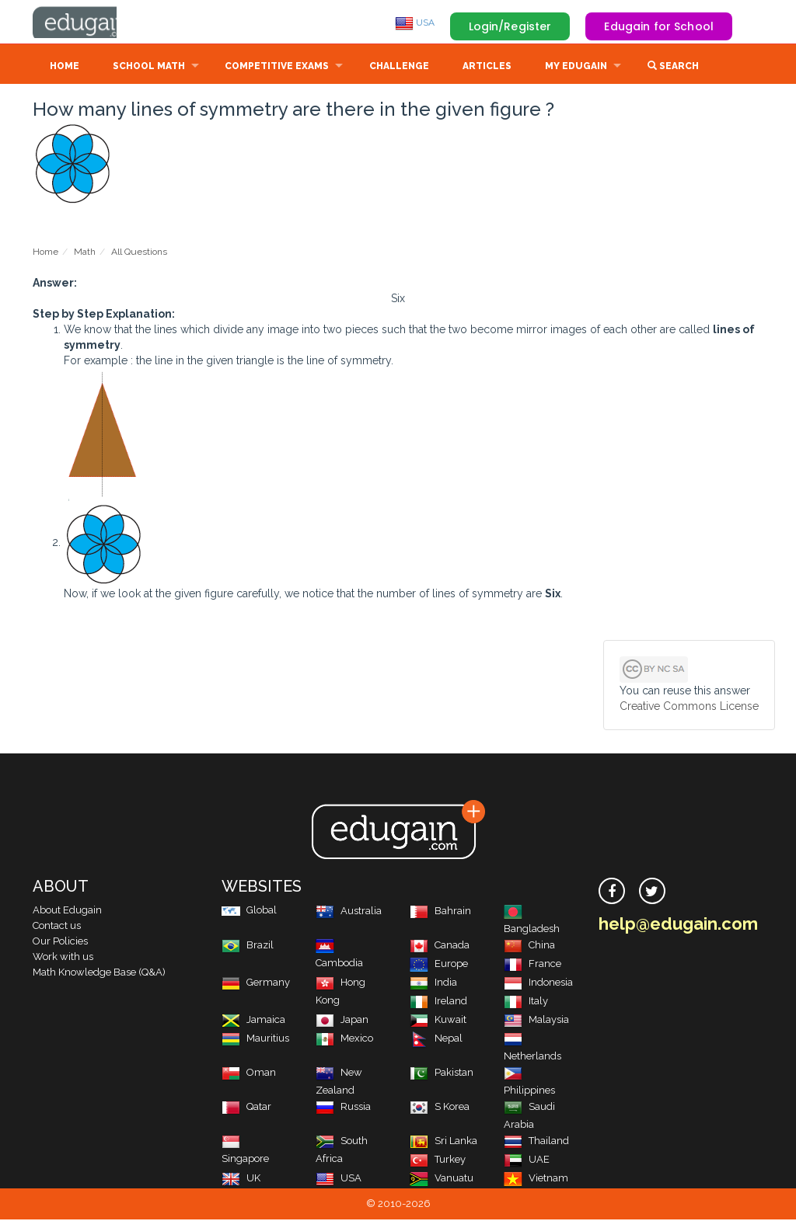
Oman (249, 1074)
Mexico (344, 1039)
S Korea (440, 1108)
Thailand (536, 1142)
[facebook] (612, 892)
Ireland (438, 1002)
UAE (527, 1161)
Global (249, 911)
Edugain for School (659, 26)
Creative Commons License (689, 707)
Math (85, 253)
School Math (149, 67)
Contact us (57, 927)
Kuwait (438, 1021)
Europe (439, 965)
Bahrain (440, 912)
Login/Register (510, 26)
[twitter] (652, 892)
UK (241, 1179)
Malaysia (536, 1021)
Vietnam (536, 1179)
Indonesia (538, 984)
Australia (349, 912)
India (433, 984)
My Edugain (576, 67)
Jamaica (253, 1021)
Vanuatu (441, 1179)
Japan (342, 1021)
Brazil (248, 946)
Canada (440, 946)
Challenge (399, 67)
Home (64, 67)
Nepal (436, 1039)
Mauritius (255, 1039)
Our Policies (60, 942)
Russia (343, 1108)
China (529, 946)
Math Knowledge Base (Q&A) (99, 973)
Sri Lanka (443, 1142)
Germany (256, 984)
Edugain (91, 22)
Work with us (63, 958)
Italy (526, 1002)
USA (415, 22)
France (532, 965)
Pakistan (441, 1074)
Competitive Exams (277, 67)
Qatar (246, 1108)
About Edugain (67, 911)
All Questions (139, 253)
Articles (487, 67)
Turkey (438, 1161)
